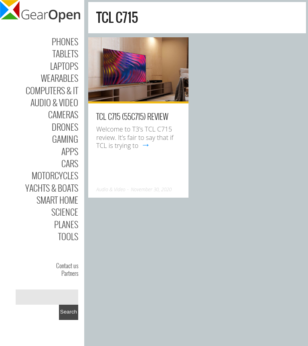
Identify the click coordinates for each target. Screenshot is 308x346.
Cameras (63, 114)
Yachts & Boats (51, 187)
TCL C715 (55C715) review (132, 116)
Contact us (67, 265)
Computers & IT (52, 90)
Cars (69, 163)
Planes (66, 224)
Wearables (59, 77)
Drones (65, 126)
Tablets (65, 53)
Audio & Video (54, 102)
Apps (69, 151)
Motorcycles (55, 175)
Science (64, 211)
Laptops (64, 65)
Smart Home (57, 199)
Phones (65, 41)
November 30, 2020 (151, 189)
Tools (68, 236)
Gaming (65, 138)
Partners (69, 273)
